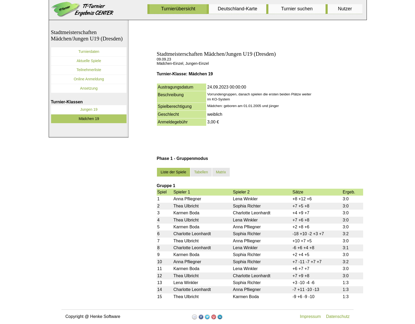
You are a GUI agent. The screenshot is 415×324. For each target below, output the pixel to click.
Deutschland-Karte (237, 8)
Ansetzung (89, 88)
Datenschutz (338, 316)
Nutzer (345, 8)
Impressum (310, 316)
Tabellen (201, 172)
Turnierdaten (88, 51)
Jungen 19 (88, 109)
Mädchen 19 (89, 119)
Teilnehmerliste (88, 70)
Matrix (221, 172)
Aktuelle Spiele (88, 61)
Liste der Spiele (173, 172)
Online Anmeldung (89, 79)
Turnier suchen (297, 8)
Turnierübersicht (178, 8)
